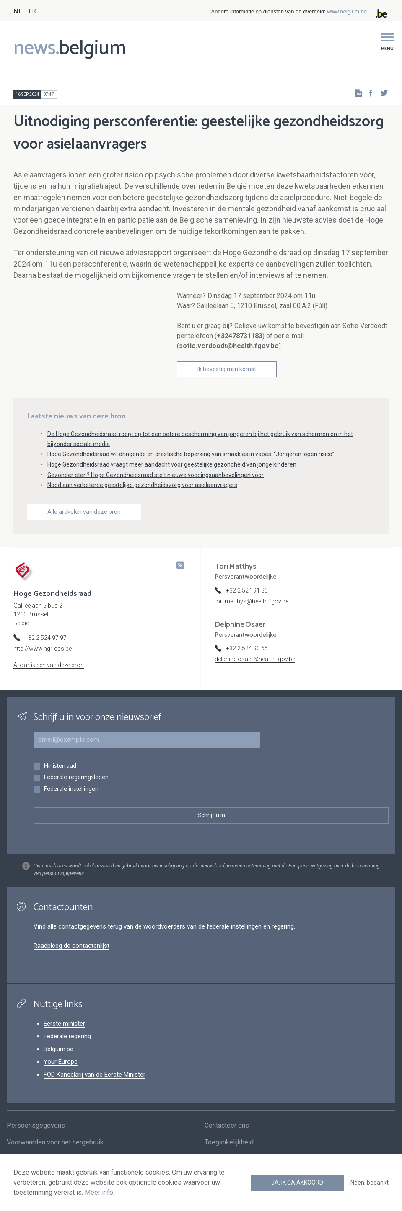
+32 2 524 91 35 (247, 603)
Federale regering (67, 1049)
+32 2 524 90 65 (247, 661)
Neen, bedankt (369, 1182)
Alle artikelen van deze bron (84, 525)
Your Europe (61, 1075)
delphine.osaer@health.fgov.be (255, 672)
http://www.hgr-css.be (42, 662)
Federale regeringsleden (76, 791)
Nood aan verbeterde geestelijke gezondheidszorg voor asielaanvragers (142, 498)
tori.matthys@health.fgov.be (251, 614)
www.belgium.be (347, 11)
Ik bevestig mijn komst (226, 369)
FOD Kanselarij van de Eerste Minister (94, 1088)
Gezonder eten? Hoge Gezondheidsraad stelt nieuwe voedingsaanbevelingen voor (155, 488)
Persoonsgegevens (36, 1142)
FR (32, 11)
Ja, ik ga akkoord (297, 1182)
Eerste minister (64, 1037)
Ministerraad (60, 780)
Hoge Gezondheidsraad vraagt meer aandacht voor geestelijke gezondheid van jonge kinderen (171, 478)
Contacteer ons (227, 1142)
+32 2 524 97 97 (46, 651)
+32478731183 (239, 336)
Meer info (99, 1192)
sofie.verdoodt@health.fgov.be (229, 346)
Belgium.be (58, 1062)
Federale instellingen (71, 803)
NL (17, 11)
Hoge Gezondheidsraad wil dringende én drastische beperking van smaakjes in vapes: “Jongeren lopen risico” (190, 467)
